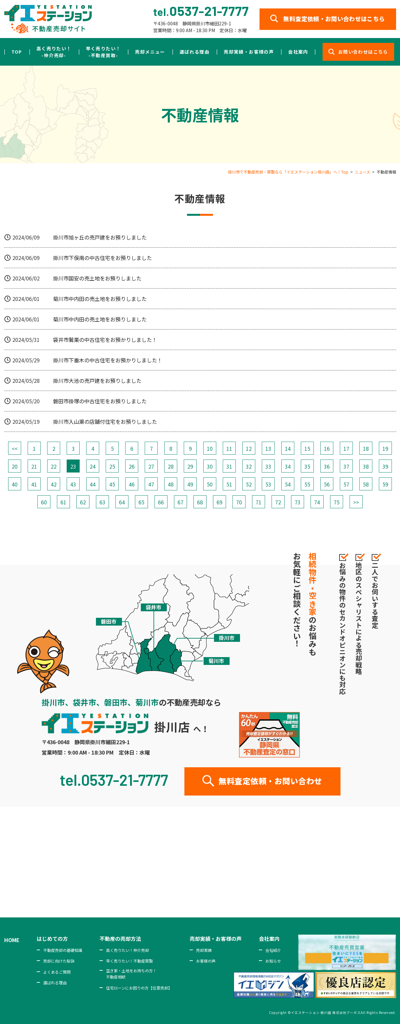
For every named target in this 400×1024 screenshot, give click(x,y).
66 (161, 502)
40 (15, 484)
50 (210, 484)
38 (366, 466)
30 (210, 466)
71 (258, 502)
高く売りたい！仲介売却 (127, 950)
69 (219, 502)
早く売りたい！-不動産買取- (103, 51)
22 (54, 466)
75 (337, 502)
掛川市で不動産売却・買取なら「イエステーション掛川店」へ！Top (288, 172)
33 (268, 466)
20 (15, 466)
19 (385, 448)
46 (132, 484)
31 (229, 466)
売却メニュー (150, 51)
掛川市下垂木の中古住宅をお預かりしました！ (107, 360)
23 (73, 466)
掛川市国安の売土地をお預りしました (97, 278)
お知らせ (273, 961)
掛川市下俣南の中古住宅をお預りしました (102, 258)
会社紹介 (273, 950)
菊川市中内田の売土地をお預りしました (100, 299)
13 (268, 448)
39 (385, 466)
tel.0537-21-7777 (114, 780)
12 (249, 448)
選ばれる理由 (194, 51)
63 (102, 502)
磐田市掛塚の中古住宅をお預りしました (100, 401)
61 (63, 502)
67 (180, 502)
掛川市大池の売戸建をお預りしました (97, 380)
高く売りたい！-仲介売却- (54, 51)
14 (288, 448)
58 (366, 484)
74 (317, 502)
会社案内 (298, 51)
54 (288, 484)
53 (268, 484)
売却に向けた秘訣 (58, 961)
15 (307, 448)
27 (151, 466)
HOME (12, 940)
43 (73, 484)
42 (54, 484)
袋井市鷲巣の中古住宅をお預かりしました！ (105, 339)
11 (229, 448)
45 (112, 484)
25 (112, 466)
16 (327, 448)
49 (190, 484)
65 (141, 502)
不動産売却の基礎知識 (62, 950)
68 (200, 502)
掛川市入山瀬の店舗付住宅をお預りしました (105, 421)
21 (34, 466)
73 (297, 502)
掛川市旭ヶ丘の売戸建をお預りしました (100, 237)
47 (151, 484)
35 (307, 466)
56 (327, 484)
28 (171, 466)
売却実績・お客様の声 (249, 51)
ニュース (362, 172)
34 (288, 466)
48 (171, 484)
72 (278, 502)
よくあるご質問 (57, 972)
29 (190, 466)
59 (385, 484)
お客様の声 (206, 961)
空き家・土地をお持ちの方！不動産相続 (131, 973)
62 (83, 502)
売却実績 (204, 950)
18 (366, 448)
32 (249, 466)
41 (34, 484)
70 (239, 502)
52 (249, 484)
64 (122, 502)
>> (356, 502)
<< (15, 448)
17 (346, 448)
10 (210, 448)
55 (307, 484)
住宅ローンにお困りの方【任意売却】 (139, 988)
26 (132, 466)
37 (346, 466)
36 (327, 466)
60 (44, 502)
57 (346, 484)
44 (93, 484)
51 (229, 484)
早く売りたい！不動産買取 (129, 961)
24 (93, 466)
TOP (16, 51)
